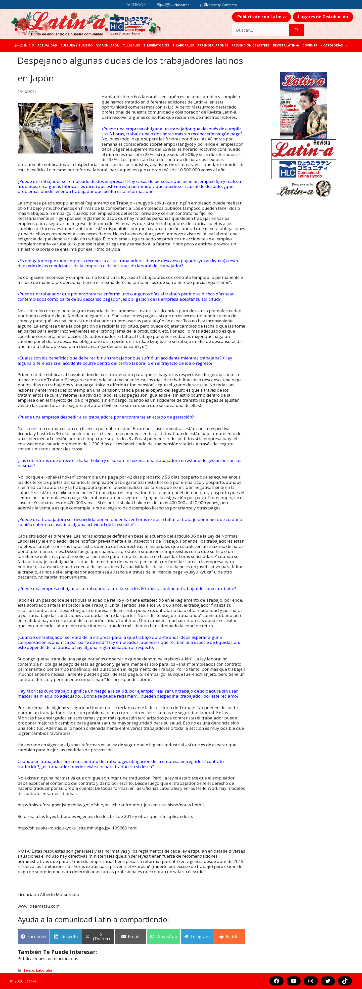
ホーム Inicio (24, 45)
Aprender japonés (212, 45)
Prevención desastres (250, 45)
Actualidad (47, 45)
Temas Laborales (38, 970)
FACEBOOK (136, 5)
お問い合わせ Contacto (218, 5)
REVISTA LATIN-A (286, 45)
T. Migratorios (156, 45)
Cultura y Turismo (77, 45)
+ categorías (335, 45)
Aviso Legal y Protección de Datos (68, 980)
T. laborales (183, 45)
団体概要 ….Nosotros (172, 5)
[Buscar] (296, 30)
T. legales (131, 45)
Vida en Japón (107, 45)
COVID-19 (309, 45)
